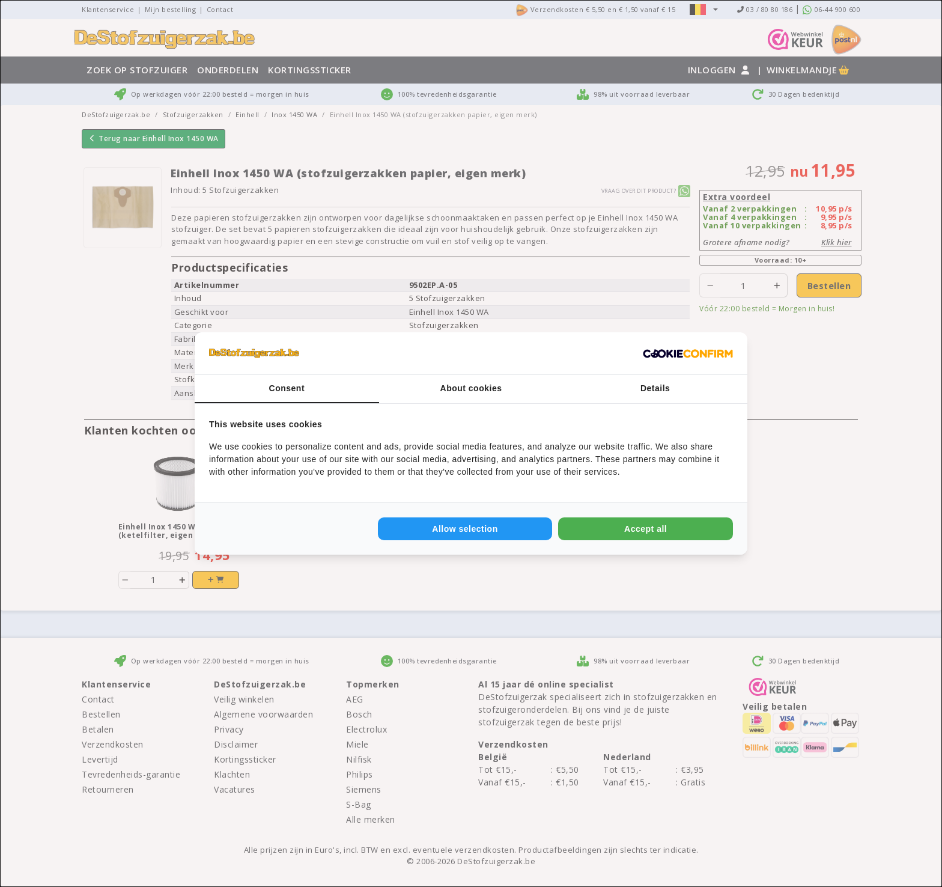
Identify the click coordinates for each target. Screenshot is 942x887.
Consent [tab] (287, 388)
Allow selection (464, 529)
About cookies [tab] (471, 388)
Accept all (645, 529)
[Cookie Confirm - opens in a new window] (688, 353)
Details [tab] (655, 388)
